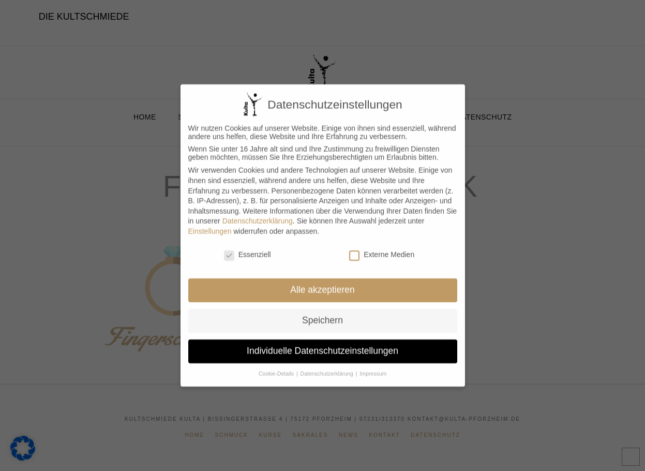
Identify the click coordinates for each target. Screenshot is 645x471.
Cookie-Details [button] (277, 365)
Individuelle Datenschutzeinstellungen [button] (322, 342)
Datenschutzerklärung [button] (328, 365)
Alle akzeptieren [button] (322, 281)
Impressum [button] (372, 365)
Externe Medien (381, 246)
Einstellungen (210, 222)
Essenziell (247, 246)
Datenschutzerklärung (257, 212)
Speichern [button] (322, 311)
